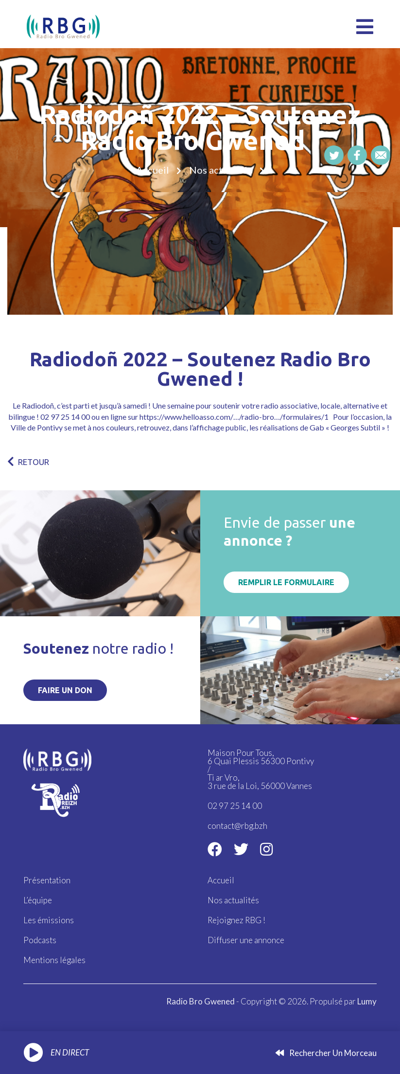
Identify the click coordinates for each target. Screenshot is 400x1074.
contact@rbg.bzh (237, 826)
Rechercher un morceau (326, 1053)
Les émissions (48, 920)
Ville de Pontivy (37, 427)
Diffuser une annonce (246, 940)
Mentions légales (54, 960)
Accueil (152, 170)
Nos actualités (220, 170)
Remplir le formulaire (286, 582)
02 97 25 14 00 (235, 806)
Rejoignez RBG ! (236, 920)
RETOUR (28, 461)
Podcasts (39, 940)
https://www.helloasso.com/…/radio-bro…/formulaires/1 (234, 416)
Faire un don (65, 690)
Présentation (46, 880)
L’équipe (37, 900)
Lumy (367, 1001)
